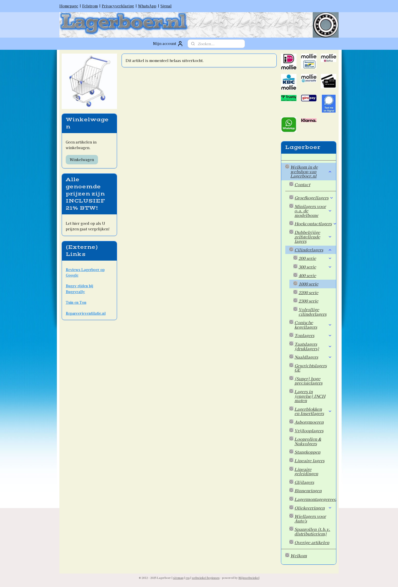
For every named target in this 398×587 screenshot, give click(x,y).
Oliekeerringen (313, 508)
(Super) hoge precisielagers (308, 380)
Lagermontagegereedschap (315, 499)
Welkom (298, 555)
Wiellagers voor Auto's (310, 518)
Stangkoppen (307, 452)
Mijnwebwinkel (249, 578)
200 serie (315, 258)
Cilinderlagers (313, 250)
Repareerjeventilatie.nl (86, 313)
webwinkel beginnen (206, 578)
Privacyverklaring (118, 5)
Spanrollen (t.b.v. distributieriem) (312, 531)
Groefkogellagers (314, 198)
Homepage (68, 5)
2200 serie (308, 292)
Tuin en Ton (76, 302)
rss (188, 578)
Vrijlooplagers (308, 430)
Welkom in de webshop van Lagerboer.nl (311, 171)
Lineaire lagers (309, 460)
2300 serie (308, 301)
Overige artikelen (311, 542)
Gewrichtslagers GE (310, 367)
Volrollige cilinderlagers (312, 311)
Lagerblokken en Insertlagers (313, 411)
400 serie (307, 275)
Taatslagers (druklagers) (313, 346)
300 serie (315, 267)
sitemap (178, 578)
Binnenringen (308, 490)
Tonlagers (313, 335)
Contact (302, 184)
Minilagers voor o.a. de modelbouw (313, 210)
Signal (166, 5)
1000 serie (308, 284)
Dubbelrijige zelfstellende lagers (313, 236)
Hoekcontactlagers (315, 223)
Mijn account (168, 44)
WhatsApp (147, 5)
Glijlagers (304, 482)
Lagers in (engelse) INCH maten (309, 395)
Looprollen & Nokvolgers (307, 441)
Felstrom (90, 5)
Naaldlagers (313, 357)
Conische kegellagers (313, 324)
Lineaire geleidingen (306, 471)
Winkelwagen (82, 159)
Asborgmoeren (309, 422)
